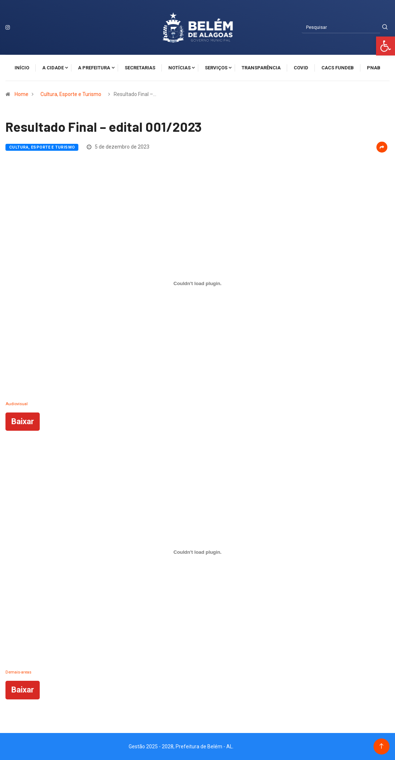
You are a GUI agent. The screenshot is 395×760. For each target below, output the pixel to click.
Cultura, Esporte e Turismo (70, 94)
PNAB (373, 67)
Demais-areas (18, 672)
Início (22, 67)
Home (21, 94)
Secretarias (140, 67)
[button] (385, 46)
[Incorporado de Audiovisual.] (197, 283)
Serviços (216, 67)
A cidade (53, 67)
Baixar (22, 421)
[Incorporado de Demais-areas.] (197, 551)
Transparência (261, 67)
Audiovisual (16, 404)
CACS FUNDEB (337, 67)
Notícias (179, 67)
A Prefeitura (94, 67)
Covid (301, 67)
